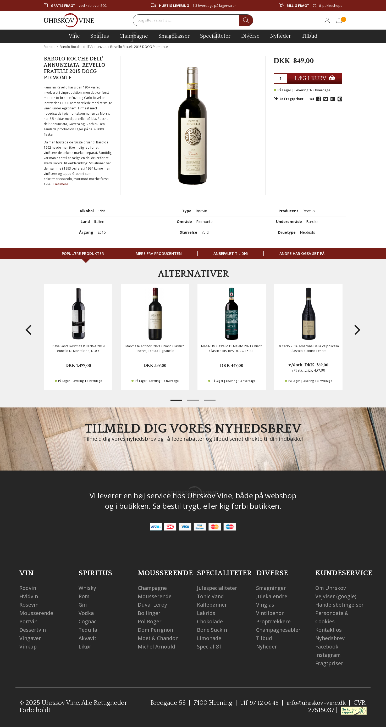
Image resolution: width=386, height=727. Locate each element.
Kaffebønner (213, 604)
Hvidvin (28, 596)
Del (311, 99)
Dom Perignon (156, 629)
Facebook (327, 646)
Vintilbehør (270, 613)
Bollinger (149, 613)
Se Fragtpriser (289, 99)
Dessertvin (32, 629)
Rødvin (28, 587)
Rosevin (29, 604)
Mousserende (36, 613)
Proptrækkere (273, 621)
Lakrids (206, 613)
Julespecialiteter (218, 587)
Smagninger (271, 587)
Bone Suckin (212, 629)
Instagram (328, 654)
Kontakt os (329, 629)
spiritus (99, 36)
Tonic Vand (211, 596)
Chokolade (210, 621)
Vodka (86, 613)
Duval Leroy (152, 604)
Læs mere (60, 184)
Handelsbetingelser (340, 604)
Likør (85, 646)
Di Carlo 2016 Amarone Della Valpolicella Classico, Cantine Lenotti (308, 348)
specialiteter (215, 36)
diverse (250, 36)
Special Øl (209, 646)
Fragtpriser (329, 663)
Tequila (88, 629)
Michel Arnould (157, 646)
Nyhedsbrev (330, 638)
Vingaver (30, 638)
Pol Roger (150, 621)
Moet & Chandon (159, 638)
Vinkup (28, 646)
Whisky (88, 587)
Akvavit (88, 638)
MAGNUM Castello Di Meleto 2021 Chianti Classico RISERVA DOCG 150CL (231, 348)
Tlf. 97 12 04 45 (256, 703)
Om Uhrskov (331, 587)
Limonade (210, 638)
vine (74, 36)
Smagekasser (174, 36)
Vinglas (265, 604)
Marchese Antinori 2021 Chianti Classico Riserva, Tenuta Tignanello (155, 348)
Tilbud (309, 35)
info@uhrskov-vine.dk (315, 703)
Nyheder (280, 35)
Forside (50, 46)
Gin (83, 604)
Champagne (153, 587)
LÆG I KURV (314, 78)
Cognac (88, 621)
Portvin (28, 621)
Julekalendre (272, 596)
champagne (133, 37)
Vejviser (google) (335, 596)
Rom (84, 596)
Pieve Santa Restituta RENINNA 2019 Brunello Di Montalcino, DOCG (78, 348)
